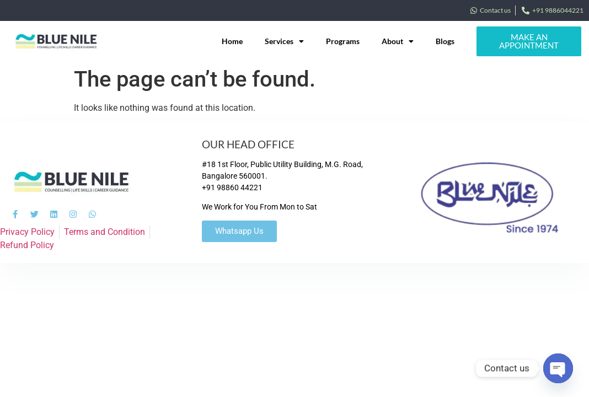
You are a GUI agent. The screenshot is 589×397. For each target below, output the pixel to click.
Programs (343, 41)
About (398, 41)
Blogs (445, 41)
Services (284, 41)
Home (232, 41)
